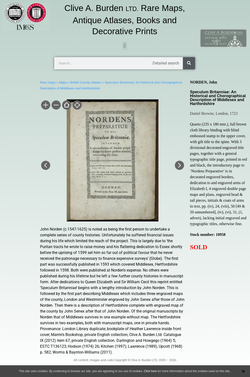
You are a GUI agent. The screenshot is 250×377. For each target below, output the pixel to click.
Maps (63, 82)
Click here (150, 371)
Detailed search (166, 63)
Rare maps (48, 82)
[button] (124, 46)
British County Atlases (85, 82)
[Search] (189, 63)
